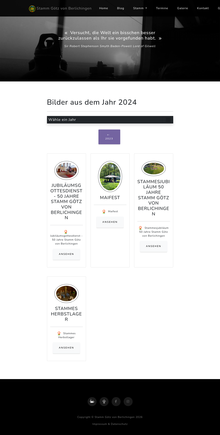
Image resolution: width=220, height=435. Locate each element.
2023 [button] (109, 136)
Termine (162, 8)
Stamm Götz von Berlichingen (60, 8)
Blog (120, 8)
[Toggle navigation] (168, 119)
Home (103, 8)
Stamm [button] (139, 8)
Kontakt (203, 8)
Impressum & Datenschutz (110, 424)
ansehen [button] (66, 254)
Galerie (182, 8)
